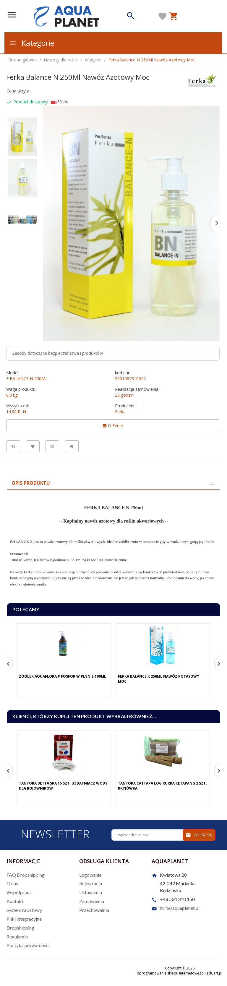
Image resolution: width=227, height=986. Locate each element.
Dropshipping (20, 927)
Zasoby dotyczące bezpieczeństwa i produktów (57, 353)
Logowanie (90, 875)
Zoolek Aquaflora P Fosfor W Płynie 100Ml (62, 676)
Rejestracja (90, 883)
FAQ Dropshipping (26, 875)
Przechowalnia (94, 910)
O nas (12, 883)
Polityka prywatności (28, 945)
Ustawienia (90, 892)
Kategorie (31, 43)
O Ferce (113, 425)
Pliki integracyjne (24, 919)
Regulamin (17, 936)
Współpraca (19, 892)
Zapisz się (199, 835)
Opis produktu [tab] (31, 483)
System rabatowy (24, 910)
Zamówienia (91, 901)
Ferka (120, 411)
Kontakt (15, 901)
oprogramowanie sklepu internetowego (170, 973)
